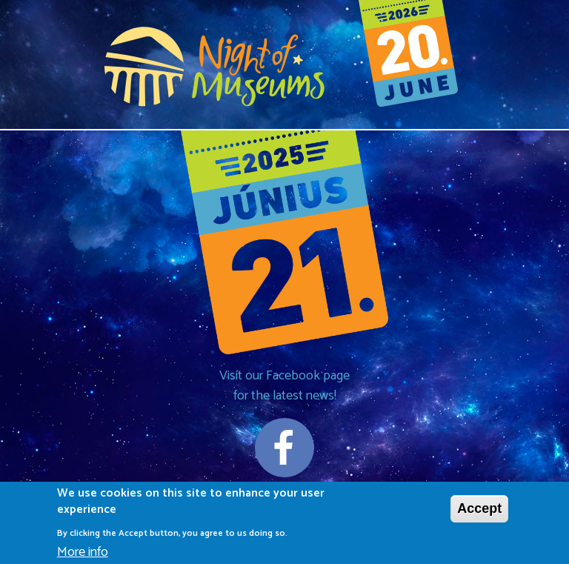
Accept (479, 512)
